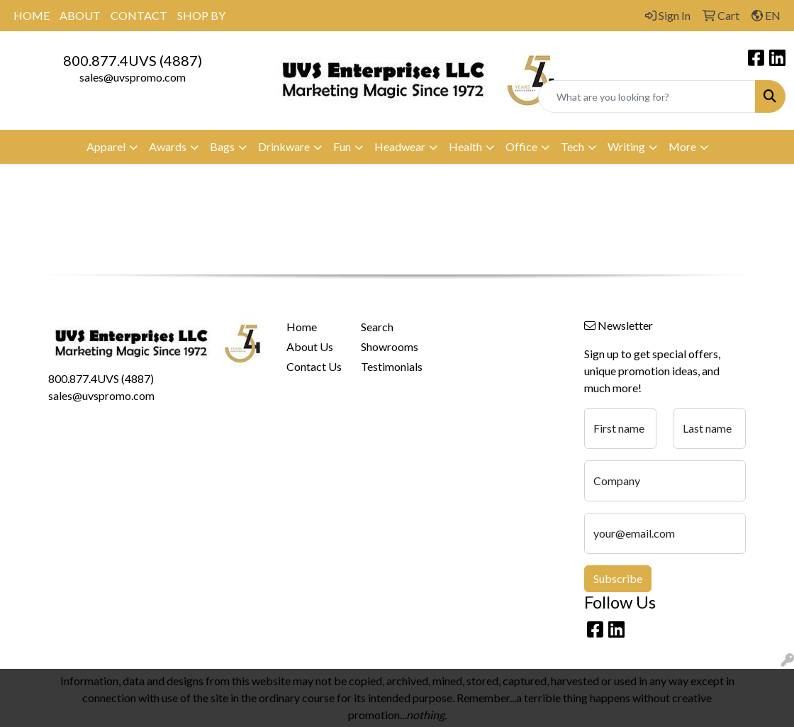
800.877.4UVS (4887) (132, 60)
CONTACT (139, 15)
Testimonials (389, 366)
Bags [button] (222, 146)
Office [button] (521, 146)
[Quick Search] (647, 96)
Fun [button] (342, 146)
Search (377, 326)
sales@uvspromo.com (132, 77)
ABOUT (80, 15)
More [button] (682, 146)
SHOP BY (201, 15)
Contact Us (314, 366)
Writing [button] (626, 146)
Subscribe (617, 578)
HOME (31, 15)
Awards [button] (167, 146)
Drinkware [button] (284, 146)
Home (301, 326)
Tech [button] (572, 146)
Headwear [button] (399, 146)
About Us (309, 346)
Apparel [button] (105, 146)
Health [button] (465, 146)
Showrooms (389, 346)
